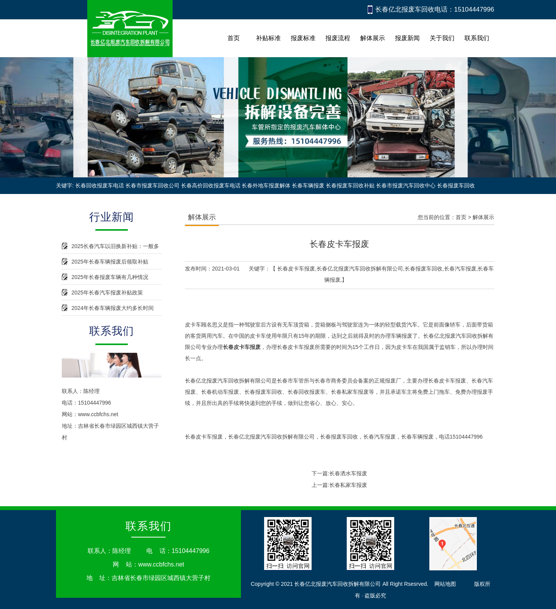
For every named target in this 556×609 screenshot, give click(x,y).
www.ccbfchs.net (98, 414)
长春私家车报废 (348, 485)
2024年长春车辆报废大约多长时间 (112, 308)
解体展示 (483, 217)
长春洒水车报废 (348, 473)
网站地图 (445, 584)
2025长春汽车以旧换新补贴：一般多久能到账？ (115, 248)
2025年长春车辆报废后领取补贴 (109, 262)
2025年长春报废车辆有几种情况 (109, 277)
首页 (461, 217)
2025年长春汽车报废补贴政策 (107, 292)
